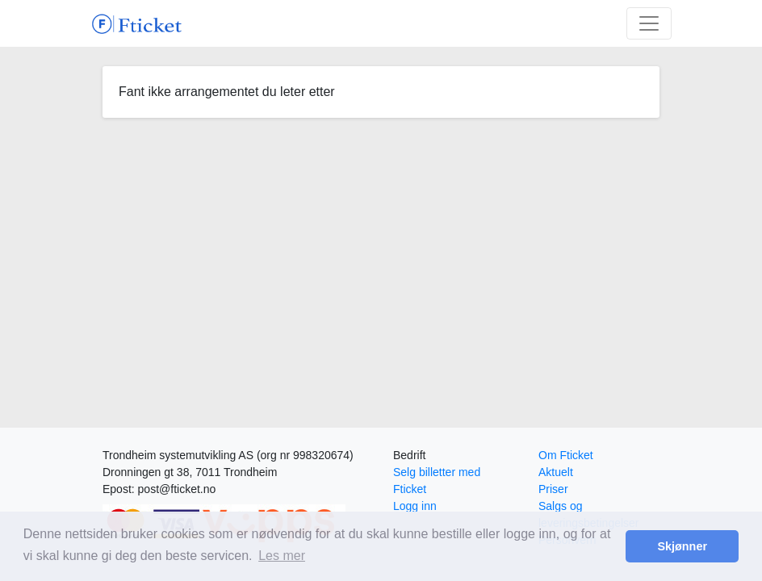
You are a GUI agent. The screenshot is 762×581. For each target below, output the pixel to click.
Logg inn (415, 505)
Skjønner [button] (682, 546)
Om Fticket (565, 455)
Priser (553, 489)
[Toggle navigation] (649, 23)
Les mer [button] (281, 555)
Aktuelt (555, 472)
